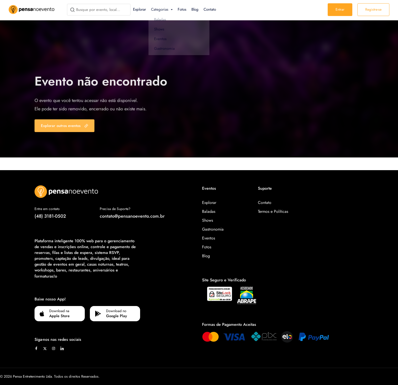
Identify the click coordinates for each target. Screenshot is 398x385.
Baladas (208, 211)
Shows (207, 220)
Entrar (340, 9)
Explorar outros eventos (64, 126)
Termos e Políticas (273, 211)
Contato (210, 9)
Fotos (182, 9)
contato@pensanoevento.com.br (132, 216)
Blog (194, 9)
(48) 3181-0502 (50, 216)
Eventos (208, 238)
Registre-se (373, 9)
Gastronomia (213, 229)
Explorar (139, 9)
